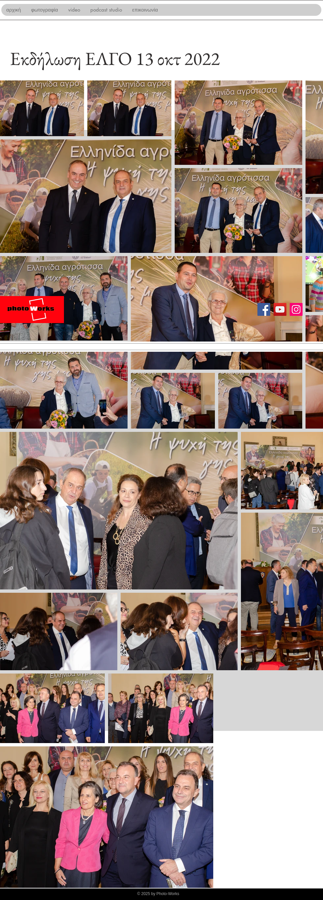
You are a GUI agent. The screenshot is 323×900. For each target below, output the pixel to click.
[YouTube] (280, 309)
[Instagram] (296, 309)
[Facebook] (263, 309)
